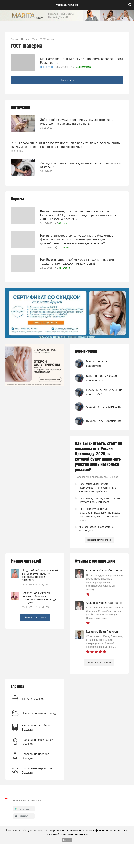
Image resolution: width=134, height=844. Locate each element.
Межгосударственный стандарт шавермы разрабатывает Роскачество (81, 60)
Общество (46, 67)
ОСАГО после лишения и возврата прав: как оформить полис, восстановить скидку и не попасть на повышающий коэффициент (65, 144)
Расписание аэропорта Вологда (37, 770)
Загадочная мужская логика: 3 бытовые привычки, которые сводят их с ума (40, 597)
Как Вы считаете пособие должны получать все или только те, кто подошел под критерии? (77, 261)
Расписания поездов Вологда (35, 756)
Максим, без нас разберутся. (97, 363)
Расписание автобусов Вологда (36, 727)
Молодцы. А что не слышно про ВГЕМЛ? (104, 392)
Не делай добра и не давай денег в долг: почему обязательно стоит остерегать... (40, 575)
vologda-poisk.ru (67, 5)
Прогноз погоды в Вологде (39, 713)
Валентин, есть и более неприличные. (101, 378)
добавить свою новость (35, 617)
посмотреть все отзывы (99, 662)
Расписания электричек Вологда (37, 742)
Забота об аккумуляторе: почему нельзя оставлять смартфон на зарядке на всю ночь (76, 121)
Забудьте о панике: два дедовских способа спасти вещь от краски (80, 165)
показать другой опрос (99, 539)
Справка (17, 686)
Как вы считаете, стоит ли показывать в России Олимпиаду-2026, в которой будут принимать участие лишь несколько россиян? (78, 215)
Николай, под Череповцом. (104, 421)
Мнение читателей (26, 561)
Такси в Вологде (33, 699)
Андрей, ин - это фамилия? (103, 406)
